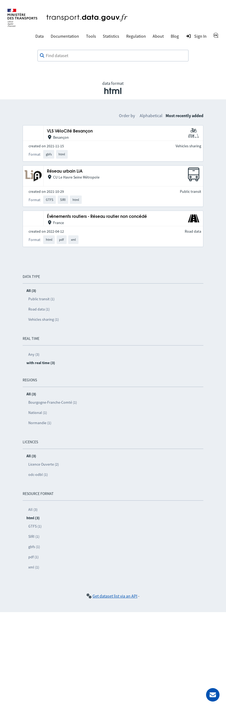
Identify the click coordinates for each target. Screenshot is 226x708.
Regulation (136, 36)
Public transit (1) (41, 299)
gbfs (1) (34, 546)
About (158, 36)
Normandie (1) (39, 422)
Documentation (65, 36)
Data (39, 36)
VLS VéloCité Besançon (70, 131)
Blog (175, 36)
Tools (91, 36)
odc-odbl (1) (38, 474)
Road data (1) (39, 309)
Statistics (111, 36)
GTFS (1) (35, 526)
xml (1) (33, 567)
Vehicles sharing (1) (43, 319)
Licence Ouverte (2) (43, 464)
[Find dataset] (113, 56)
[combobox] (113, 56)
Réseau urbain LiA (65, 171)
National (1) (37, 412)
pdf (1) (33, 556)
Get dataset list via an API (115, 596)
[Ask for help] (213, 695)
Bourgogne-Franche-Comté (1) (52, 402)
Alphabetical (151, 115)
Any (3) (33, 354)
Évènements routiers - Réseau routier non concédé (97, 217)
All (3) (32, 509)
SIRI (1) (33, 536)
